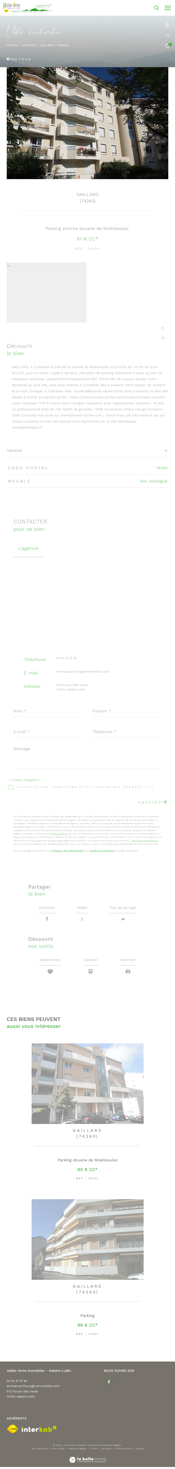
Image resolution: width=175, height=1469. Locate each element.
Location (29, 45)
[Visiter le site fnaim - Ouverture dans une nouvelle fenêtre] (12, 1430)
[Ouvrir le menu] (168, 8)
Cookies (140, 1449)
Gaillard (46, 45)
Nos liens (107, 1449)
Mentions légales (77, 1449)
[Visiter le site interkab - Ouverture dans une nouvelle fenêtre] (39, 1430)
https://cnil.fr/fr (59, 834)
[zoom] (46, 266)
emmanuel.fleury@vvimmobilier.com (82, 671)
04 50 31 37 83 (66, 658)
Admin (94, 1449)
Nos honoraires (40, 1449)
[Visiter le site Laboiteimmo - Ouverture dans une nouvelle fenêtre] (87, 1458)
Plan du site (58, 1449)
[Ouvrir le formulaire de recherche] (144, 7)
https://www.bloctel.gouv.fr (144, 840)
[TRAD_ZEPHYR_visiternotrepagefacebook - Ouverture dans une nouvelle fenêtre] (108, 1382)
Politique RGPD (123, 1449)
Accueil (12, 45)
